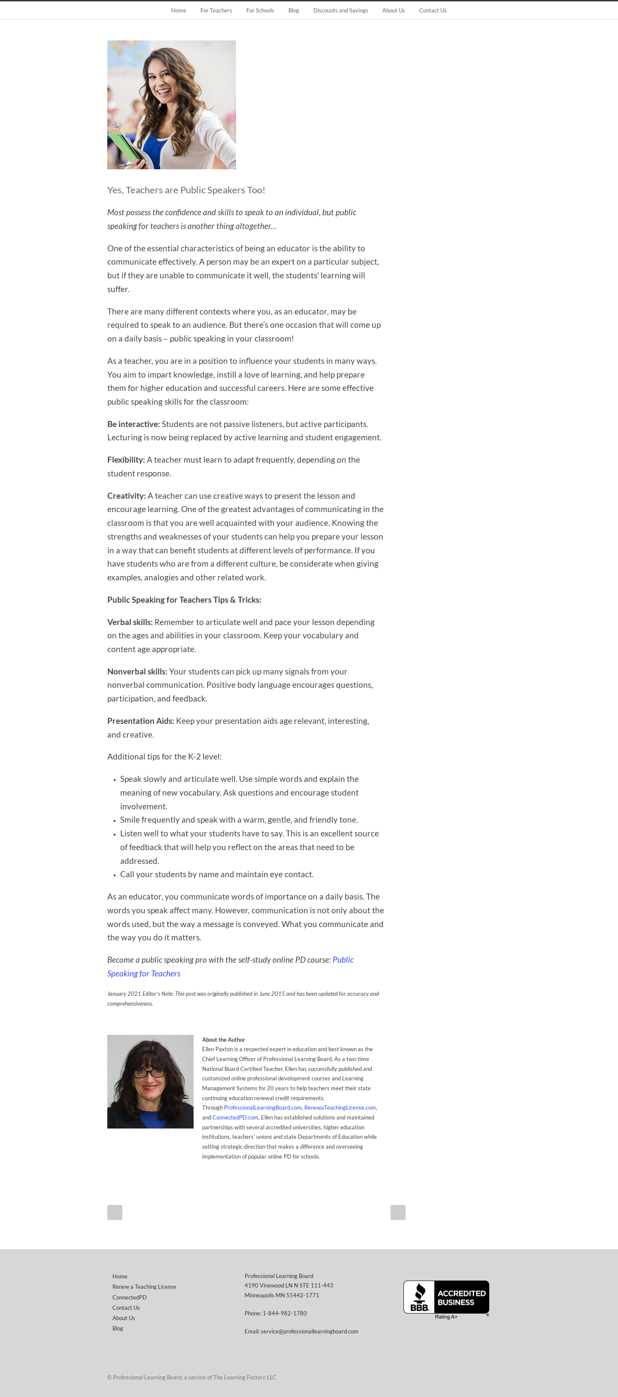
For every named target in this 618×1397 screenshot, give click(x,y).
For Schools (260, 10)
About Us (393, 10)
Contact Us (433, 10)
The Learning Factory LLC (244, 1377)
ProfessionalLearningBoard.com (263, 1107)
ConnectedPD (129, 1297)
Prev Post (114, 1212)
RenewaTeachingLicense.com (340, 1107)
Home (178, 10)
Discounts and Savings (340, 10)
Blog (293, 10)
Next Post (398, 1212)
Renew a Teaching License (144, 1286)
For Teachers (216, 10)
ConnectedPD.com (235, 1117)
